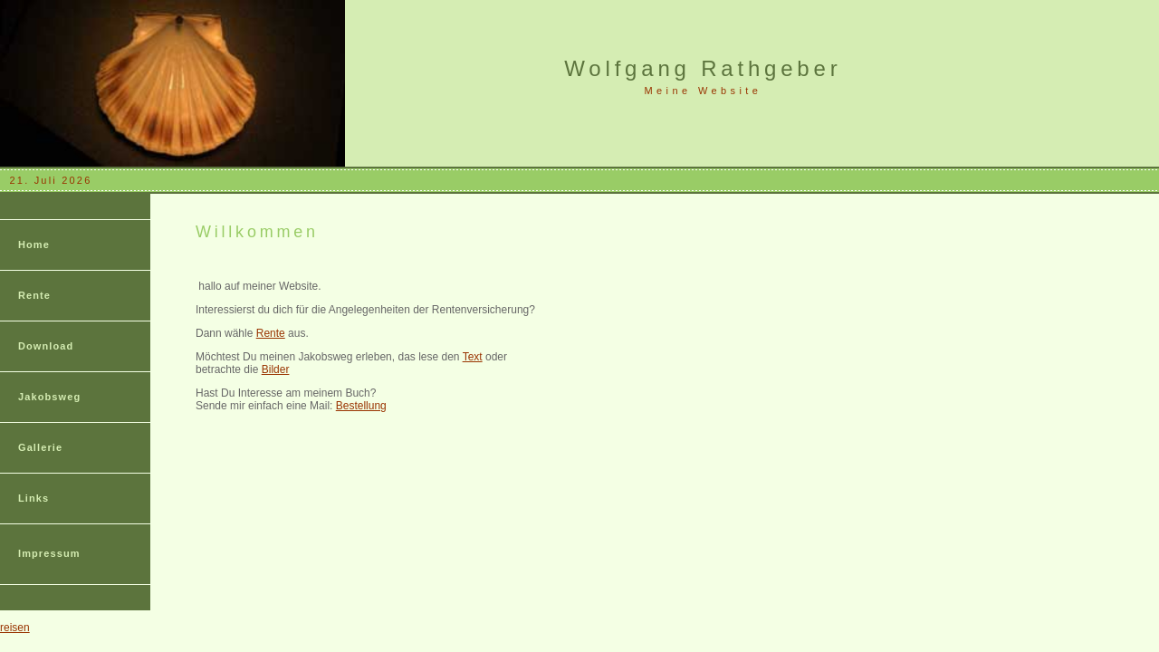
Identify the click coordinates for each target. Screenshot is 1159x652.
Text (473, 356)
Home (34, 244)
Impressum (49, 553)
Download (45, 345)
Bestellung (361, 405)
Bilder (276, 369)
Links (33, 498)
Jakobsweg (49, 396)
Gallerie (40, 447)
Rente (34, 295)
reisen (15, 627)
